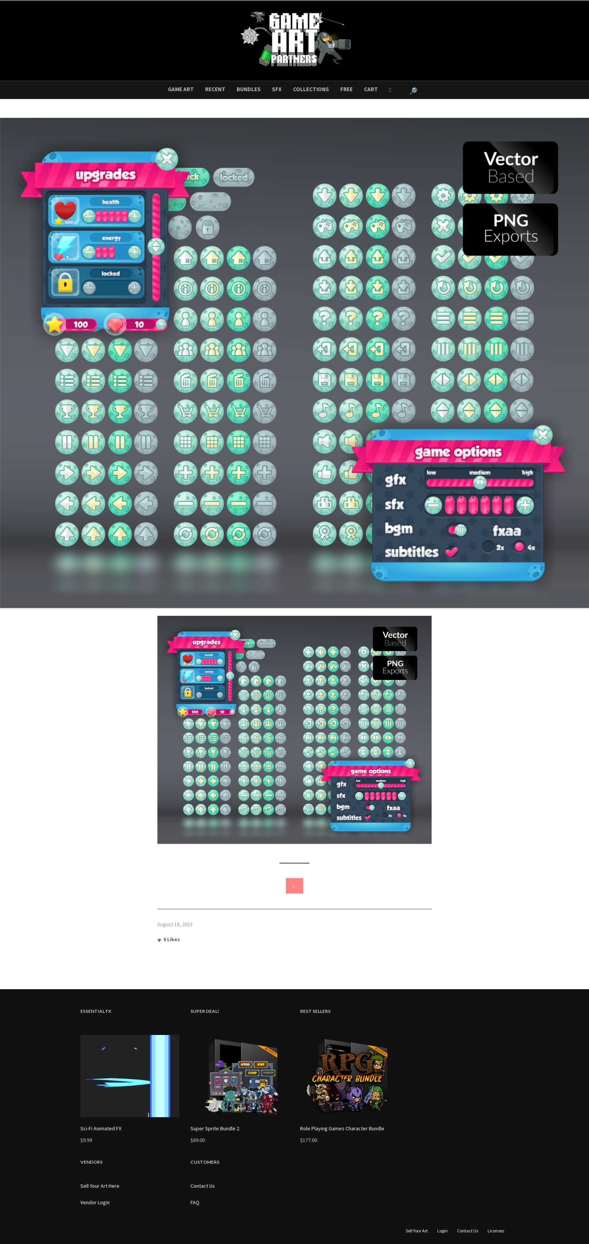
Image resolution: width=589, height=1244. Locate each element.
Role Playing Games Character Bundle (342, 1128)
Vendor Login (95, 1202)
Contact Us (202, 1185)
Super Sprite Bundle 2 (214, 1128)
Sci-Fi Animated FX (100, 1128)
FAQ (194, 1202)
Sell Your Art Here (99, 1185)
